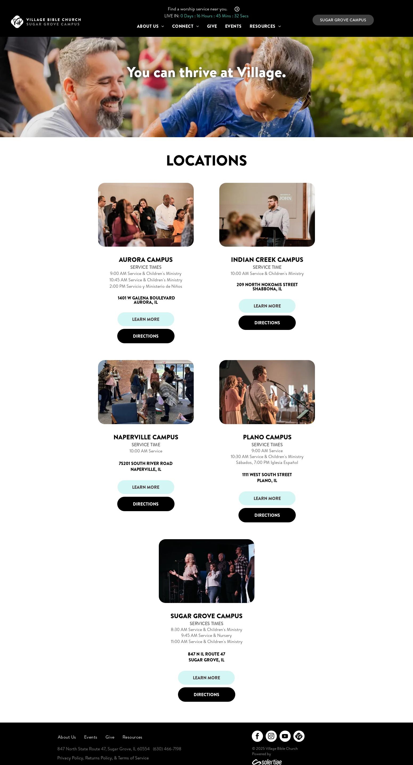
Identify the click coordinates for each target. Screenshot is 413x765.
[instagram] (271, 737)
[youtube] (285, 737)
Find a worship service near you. (197, 9)
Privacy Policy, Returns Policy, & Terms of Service (103, 758)
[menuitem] (150, 26)
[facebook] (257, 737)
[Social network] (299, 737)
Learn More (145, 319)
